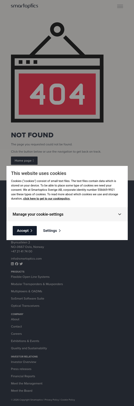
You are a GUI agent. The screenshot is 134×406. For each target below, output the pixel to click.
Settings (50, 230)
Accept (23, 230)
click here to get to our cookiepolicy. (46, 198)
